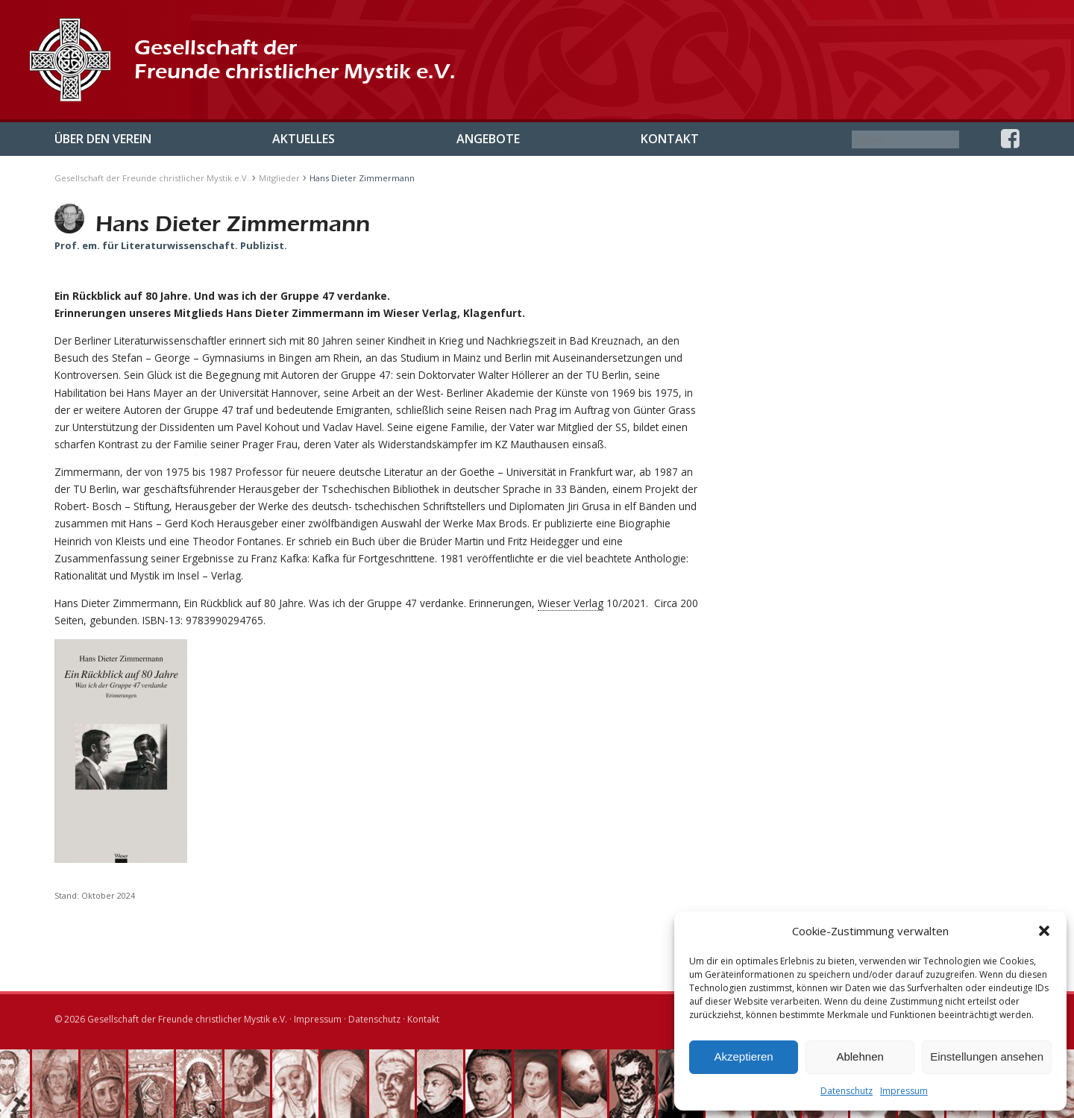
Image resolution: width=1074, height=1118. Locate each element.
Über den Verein (102, 139)
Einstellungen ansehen (986, 1056)
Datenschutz (846, 1090)
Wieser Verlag (570, 603)
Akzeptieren (743, 1056)
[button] (1044, 930)
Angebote (488, 139)
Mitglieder (279, 177)
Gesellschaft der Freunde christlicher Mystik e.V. (151, 177)
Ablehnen (859, 1056)
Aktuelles (303, 139)
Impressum (904, 1090)
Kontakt (670, 139)
